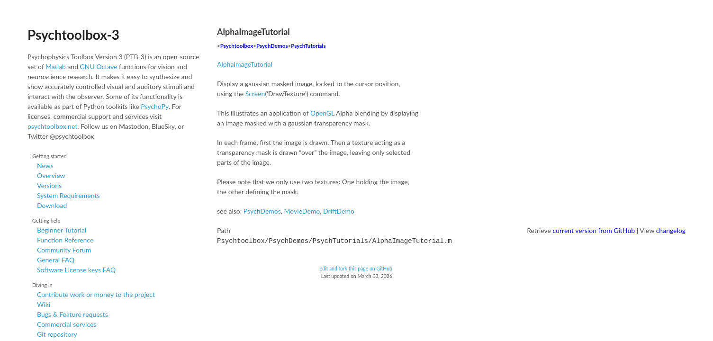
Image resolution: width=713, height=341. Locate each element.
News (45, 166)
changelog (671, 230)
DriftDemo (338, 211)
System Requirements (68, 195)
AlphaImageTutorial (244, 64)
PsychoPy (155, 106)
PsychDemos (272, 46)
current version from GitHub (594, 230)
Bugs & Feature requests (72, 314)
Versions (49, 185)
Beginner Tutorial (61, 230)
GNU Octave (98, 67)
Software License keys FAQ (76, 270)
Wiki (43, 304)
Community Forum (64, 250)
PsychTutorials (308, 46)
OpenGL (322, 113)
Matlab (55, 67)
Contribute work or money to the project (96, 294)
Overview (51, 175)
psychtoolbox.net (52, 126)
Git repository (57, 334)
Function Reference (65, 240)
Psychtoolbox (236, 46)
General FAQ (55, 260)
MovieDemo (302, 211)
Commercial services (66, 324)
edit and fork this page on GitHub (355, 267)
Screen (255, 94)
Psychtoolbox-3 (73, 35)
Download (52, 205)
